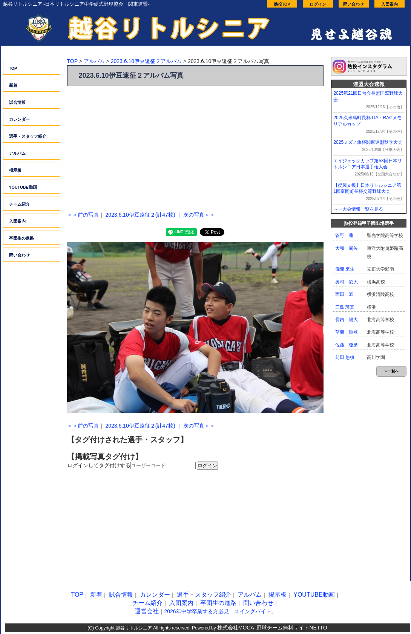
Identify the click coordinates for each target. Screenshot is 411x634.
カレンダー (19, 119)
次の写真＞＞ (199, 215)
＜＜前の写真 (83, 215)
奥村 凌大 (346, 282)
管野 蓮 (344, 235)
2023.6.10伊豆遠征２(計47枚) (140, 215)
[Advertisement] (195, 146)
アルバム (17, 153)
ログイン (318, 4)
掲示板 (15, 170)
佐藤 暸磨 (346, 345)
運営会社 (147, 611)
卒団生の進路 (21, 238)
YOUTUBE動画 (23, 187)
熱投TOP (282, 4)
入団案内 (389, 4)
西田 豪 (344, 294)
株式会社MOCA (235, 628)
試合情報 (17, 102)
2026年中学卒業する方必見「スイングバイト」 (220, 611)
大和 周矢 (346, 248)
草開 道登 (346, 332)
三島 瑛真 (344, 307)
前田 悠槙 (344, 357)
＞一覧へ (391, 371)
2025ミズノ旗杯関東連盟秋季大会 (367, 142)
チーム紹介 (19, 204)
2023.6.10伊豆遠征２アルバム (146, 61)
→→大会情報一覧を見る (358, 209)
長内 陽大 (346, 319)
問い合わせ (353, 4)
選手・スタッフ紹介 (27, 136)
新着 (13, 85)
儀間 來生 (344, 269)
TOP (13, 68)
